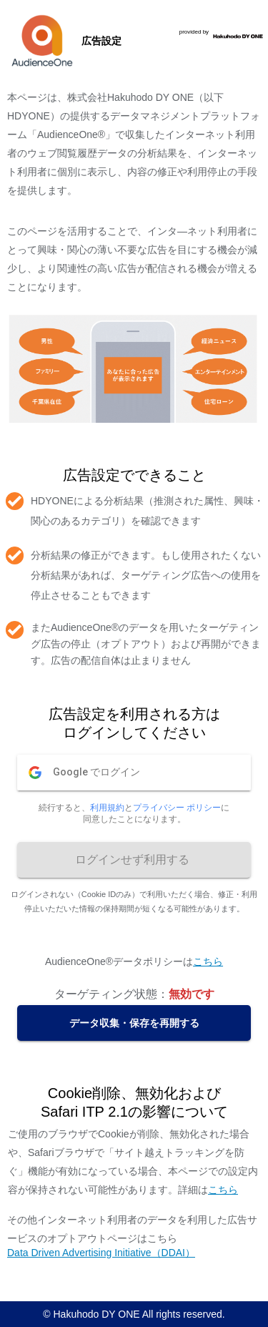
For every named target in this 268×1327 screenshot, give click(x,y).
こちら (208, 961)
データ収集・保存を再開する (134, 1023)
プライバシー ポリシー (177, 808)
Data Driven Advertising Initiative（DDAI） (101, 1252)
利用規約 (107, 808)
